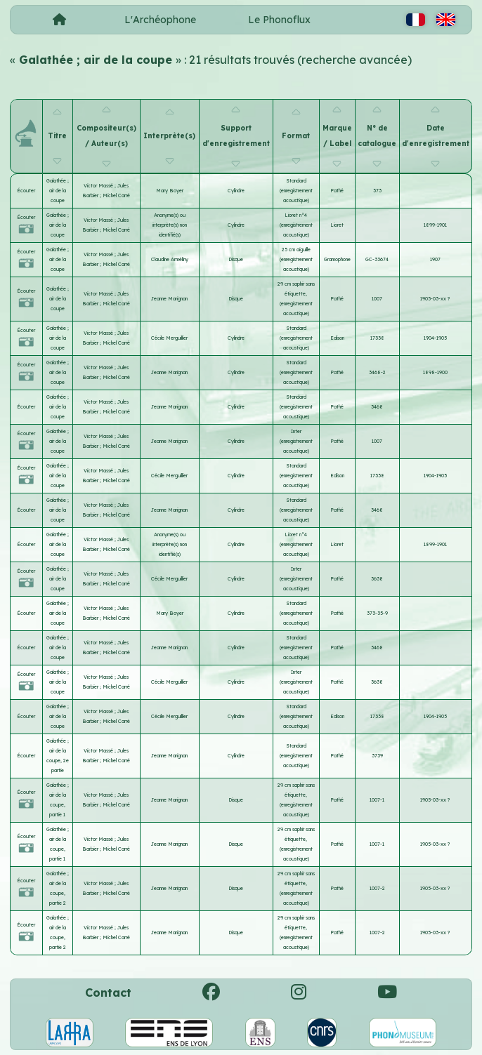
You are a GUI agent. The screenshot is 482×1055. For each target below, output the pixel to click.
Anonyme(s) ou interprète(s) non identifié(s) (169, 225)
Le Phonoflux (279, 19)
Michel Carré (116, 195)
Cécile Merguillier (169, 338)
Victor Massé (99, 186)
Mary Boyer (169, 190)
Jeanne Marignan (169, 299)
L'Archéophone (160, 19)
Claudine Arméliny (169, 259)
